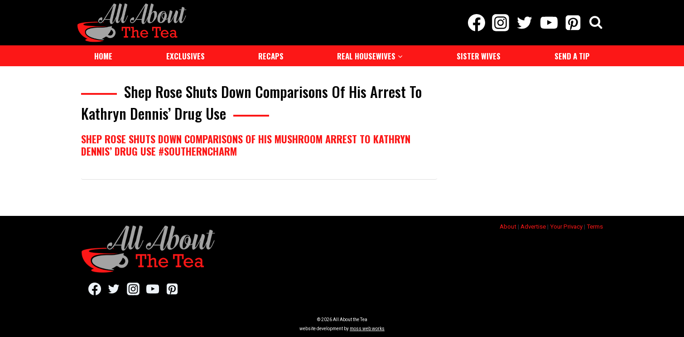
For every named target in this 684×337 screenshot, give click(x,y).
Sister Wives (479, 56)
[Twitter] (525, 22)
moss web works (367, 328)
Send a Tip (572, 56)
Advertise (533, 226)
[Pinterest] (573, 22)
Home (103, 56)
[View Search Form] (596, 23)
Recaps (271, 56)
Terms (595, 226)
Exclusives (185, 56)
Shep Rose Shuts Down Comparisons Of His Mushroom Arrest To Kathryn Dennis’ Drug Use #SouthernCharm (245, 145)
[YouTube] (549, 22)
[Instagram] (501, 22)
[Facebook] (476, 22)
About (508, 226)
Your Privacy (566, 226)
